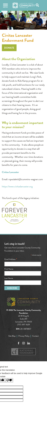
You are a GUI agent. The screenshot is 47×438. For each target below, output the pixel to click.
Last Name (8, 278)
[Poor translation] (9, 380)
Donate (9, 48)
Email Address (10, 259)
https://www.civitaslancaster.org (17, 186)
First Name (8, 268)
